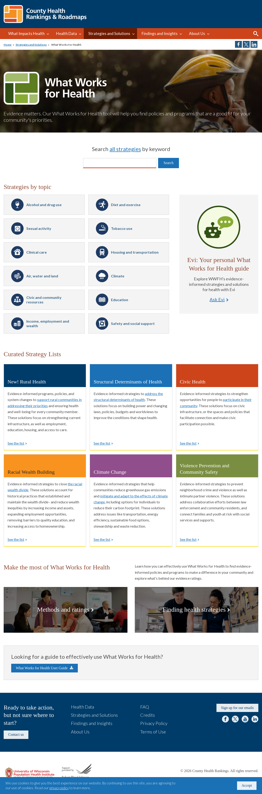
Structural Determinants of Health (128, 382)
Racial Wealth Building (31, 472)
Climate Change (110, 472)
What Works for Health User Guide (42, 668)
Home (7, 44)
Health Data (66, 33)
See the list (16, 443)
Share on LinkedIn (254, 44)
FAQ (144, 706)
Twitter (235, 719)
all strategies (125, 149)
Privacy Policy (153, 723)
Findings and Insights (160, 33)
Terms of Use (153, 731)
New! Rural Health (27, 382)
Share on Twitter (246, 44)
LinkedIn (254, 719)
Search (255, 33)
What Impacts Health (26, 33)
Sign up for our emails (237, 708)
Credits (147, 715)
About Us (197, 33)
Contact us (16, 734)
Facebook (225, 719)
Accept (247, 785)
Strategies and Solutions (109, 33)
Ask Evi (218, 227)
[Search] (119, 163)
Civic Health (192, 382)
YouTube (245, 719)
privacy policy (59, 788)
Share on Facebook (238, 44)
